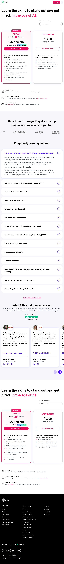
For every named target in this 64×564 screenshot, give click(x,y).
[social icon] (4, 364)
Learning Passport (28, 537)
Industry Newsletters (8, 522)
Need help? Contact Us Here (32, 297)
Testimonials (5, 514)
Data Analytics (27, 524)
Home (3, 509)
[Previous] (55, 372)
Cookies (14, 555)
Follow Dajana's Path (42, 353)
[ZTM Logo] (5, 504)
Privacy (3, 555)
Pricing (4, 512)
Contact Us (47, 514)
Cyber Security (27, 532)
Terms (8, 555)
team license (11, 104)
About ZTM (47, 509)
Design (25, 530)
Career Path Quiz (27, 514)
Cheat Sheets (6, 519)
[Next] (60, 372)
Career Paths (26, 512)
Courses (25, 509)
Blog (3, 517)
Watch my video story (12, 353)
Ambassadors (48, 512)
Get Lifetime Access (47, 48)
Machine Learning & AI (29, 519)
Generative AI (27, 522)
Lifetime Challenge (28, 535)
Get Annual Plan (16, 48)
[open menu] (62, 2)
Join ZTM (56, 2)
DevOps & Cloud (27, 527)
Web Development (28, 517)
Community (5, 524)
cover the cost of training (42, 98)
